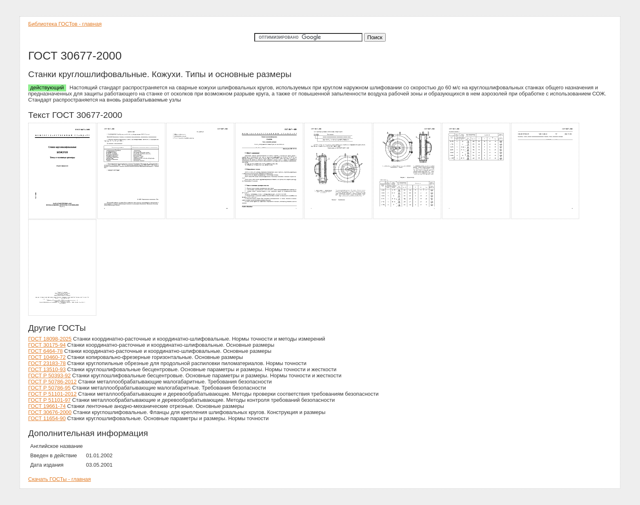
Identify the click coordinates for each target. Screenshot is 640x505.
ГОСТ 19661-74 (47, 406)
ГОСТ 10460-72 (47, 357)
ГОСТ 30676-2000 (49, 412)
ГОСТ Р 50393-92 (49, 375)
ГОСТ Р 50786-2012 (52, 382)
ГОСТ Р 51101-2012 (52, 394)
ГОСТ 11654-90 (47, 418)
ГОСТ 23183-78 (47, 363)
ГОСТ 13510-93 (47, 369)
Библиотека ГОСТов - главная (65, 24)
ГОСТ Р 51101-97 (49, 400)
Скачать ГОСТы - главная (59, 479)
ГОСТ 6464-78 (45, 351)
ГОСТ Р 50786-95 (49, 388)
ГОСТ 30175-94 (47, 345)
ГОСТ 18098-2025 (49, 339)
